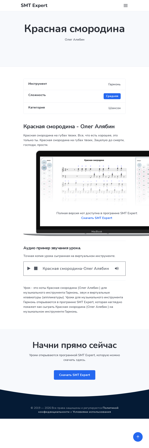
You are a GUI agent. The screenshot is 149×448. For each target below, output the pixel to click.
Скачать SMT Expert (74, 375)
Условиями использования (92, 412)
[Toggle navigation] (125, 5)
